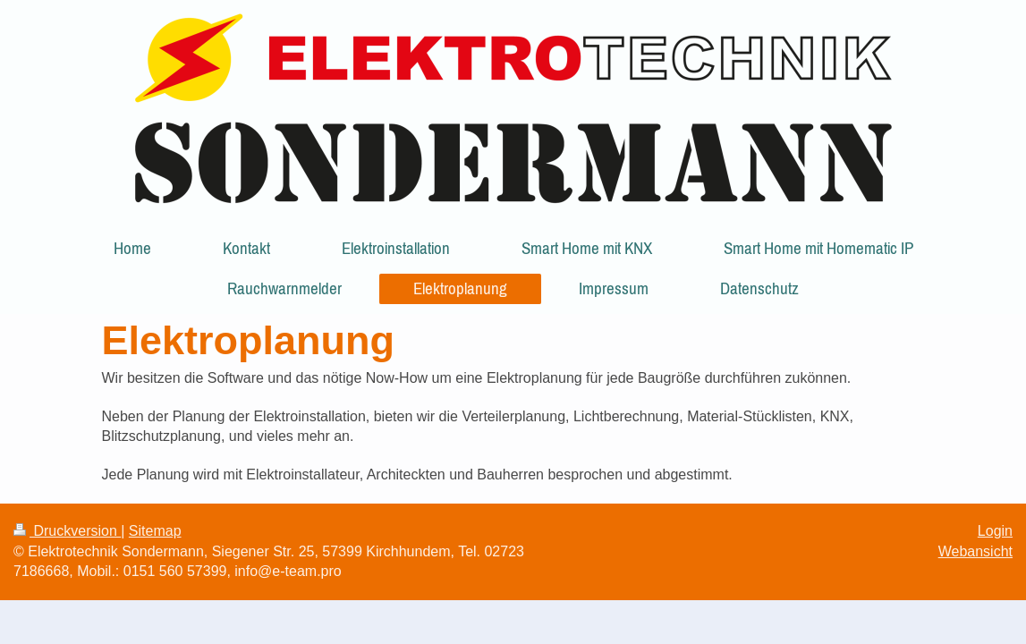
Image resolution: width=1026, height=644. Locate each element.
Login (995, 530)
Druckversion (67, 530)
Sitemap (155, 530)
